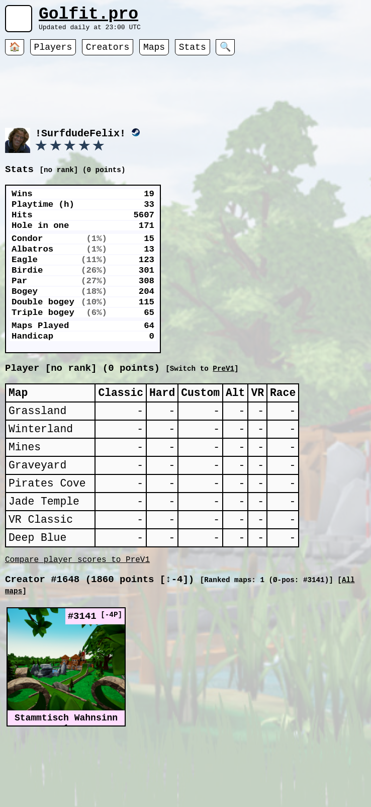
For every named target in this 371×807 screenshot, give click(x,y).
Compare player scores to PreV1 (77, 596)
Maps (154, 53)
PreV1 (325, 380)
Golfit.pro (88, 16)
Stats (192, 53)
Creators (107, 53)
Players (53, 53)
